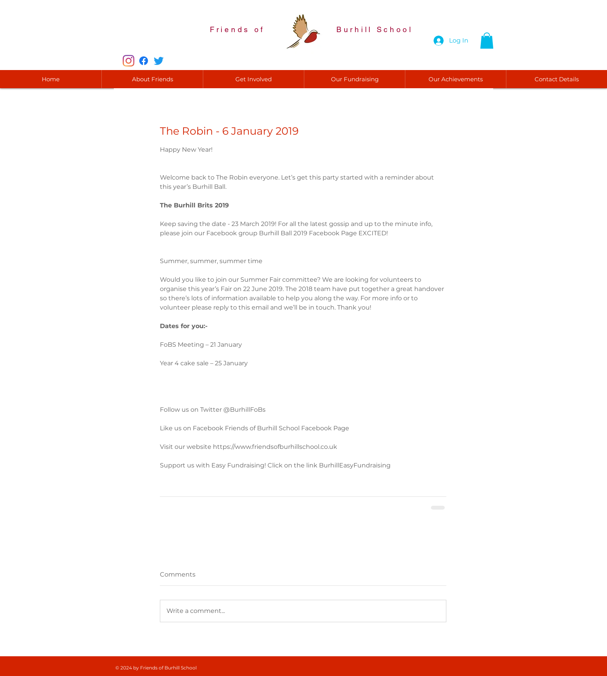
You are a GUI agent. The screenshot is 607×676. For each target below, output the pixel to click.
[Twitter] (159, 61)
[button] (487, 41)
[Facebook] (143, 61)
